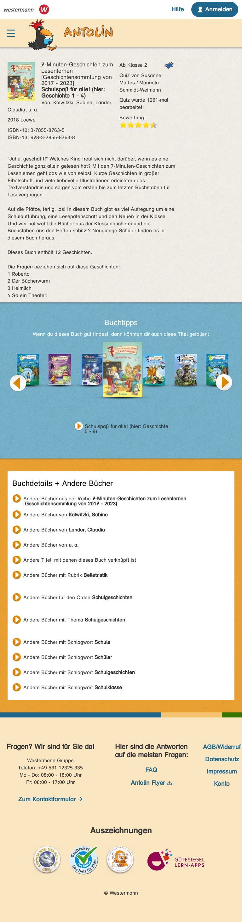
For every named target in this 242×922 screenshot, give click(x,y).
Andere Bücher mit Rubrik (65, 575)
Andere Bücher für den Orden (77, 597)
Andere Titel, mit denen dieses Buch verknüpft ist (79, 560)
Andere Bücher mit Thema (74, 620)
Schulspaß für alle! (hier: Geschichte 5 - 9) (126, 427)
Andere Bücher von (65, 515)
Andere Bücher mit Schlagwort (66, 642)
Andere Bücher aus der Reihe (104, 499)
